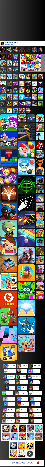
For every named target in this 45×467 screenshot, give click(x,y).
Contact (31, 463)
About (13, 463)
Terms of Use (25, 463)
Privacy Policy (18, 463)
